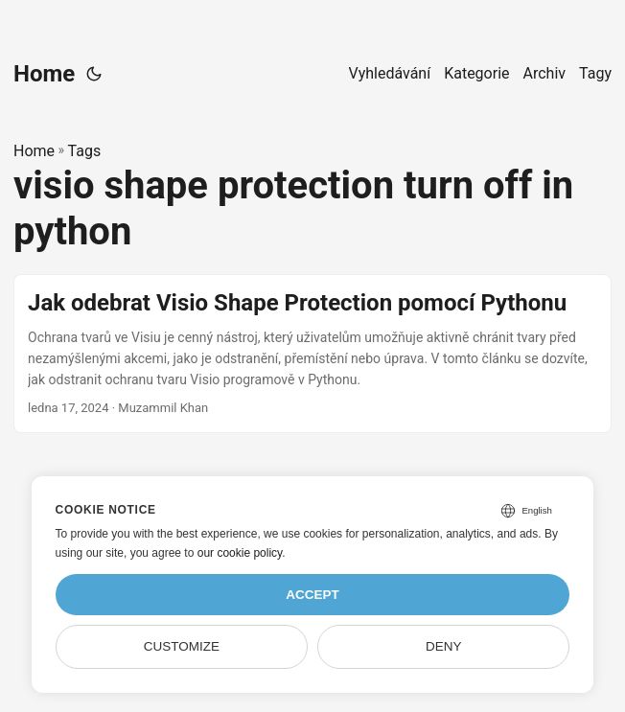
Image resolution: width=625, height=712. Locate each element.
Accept (312, 594)
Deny (444, 646)
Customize (182, 646)
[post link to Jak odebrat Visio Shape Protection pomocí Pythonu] (312, 353)
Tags (85, 151)
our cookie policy (240, 553)
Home (44, 73)
